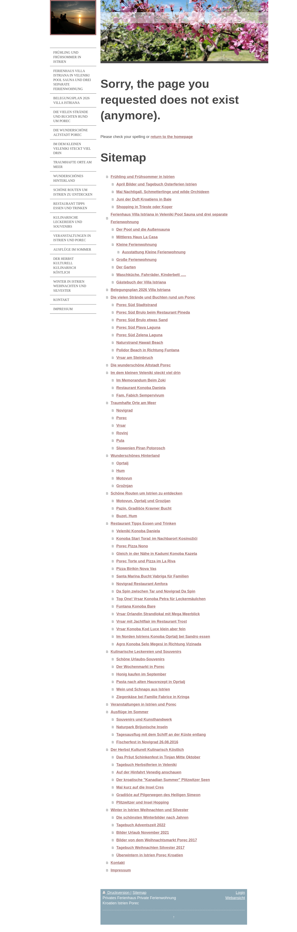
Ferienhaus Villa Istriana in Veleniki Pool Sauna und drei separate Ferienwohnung (169, 218)
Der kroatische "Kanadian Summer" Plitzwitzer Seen (163, 780)
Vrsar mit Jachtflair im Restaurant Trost (151, 621)
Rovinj (122, 433)
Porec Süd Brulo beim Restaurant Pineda (153, 312)
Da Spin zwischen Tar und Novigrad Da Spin (155, 591)
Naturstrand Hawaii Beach (139, 342)
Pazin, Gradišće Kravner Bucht (144, 508)
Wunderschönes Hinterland (135, 456)
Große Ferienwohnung (136, 260)
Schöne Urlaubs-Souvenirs (140, 659)
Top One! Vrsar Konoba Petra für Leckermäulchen (161, 599)
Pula (120, 440)
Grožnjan (124, 486)
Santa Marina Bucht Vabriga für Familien (152, 576)
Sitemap (139, 893)
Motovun (124, 478)
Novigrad (124, 410)
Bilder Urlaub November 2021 (142, 832)
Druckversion (116, 893)
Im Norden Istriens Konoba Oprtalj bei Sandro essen (163, 636)
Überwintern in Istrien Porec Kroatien (149, 855)
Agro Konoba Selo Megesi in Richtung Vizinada (158, 644)
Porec (121, 418)
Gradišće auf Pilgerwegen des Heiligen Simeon (158, 795)
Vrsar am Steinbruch (134, 358)
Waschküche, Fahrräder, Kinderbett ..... (151, 275)
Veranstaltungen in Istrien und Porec (143, 704)
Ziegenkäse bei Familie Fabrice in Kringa (152, 697)
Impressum (121, 870)
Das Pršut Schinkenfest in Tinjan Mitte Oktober (158, 757)
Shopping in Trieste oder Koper (144, 207)
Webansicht (235, 898)
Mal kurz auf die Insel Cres (140, 787)
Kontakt (118, 863)
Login (240, 893)
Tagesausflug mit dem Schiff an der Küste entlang (161, 734)
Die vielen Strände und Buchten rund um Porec (153, 297)
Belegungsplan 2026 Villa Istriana (141, 290)
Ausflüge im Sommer (129, 712)
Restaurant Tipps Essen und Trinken (143, 523)
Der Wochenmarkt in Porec (140, 667)
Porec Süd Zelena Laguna (139, 335)
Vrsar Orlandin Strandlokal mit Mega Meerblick (158, 614)
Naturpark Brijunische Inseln (142, 727)
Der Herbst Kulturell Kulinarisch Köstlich (147, 750)
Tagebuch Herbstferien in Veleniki (146, 765)
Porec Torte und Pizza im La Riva (146, 561)
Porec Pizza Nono (132, 546)
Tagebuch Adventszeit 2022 (140, 825)
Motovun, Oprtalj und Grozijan (143, 501)
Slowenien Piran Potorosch (140, 448)
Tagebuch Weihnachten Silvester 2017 (150, 848)
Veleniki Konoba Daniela (138, 531)
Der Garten (126, 267)
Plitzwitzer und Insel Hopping (142, 802)
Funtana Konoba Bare (136, 606)
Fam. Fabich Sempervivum (140, 395)
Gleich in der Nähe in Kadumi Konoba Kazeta (156, 554)
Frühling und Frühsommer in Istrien (143, 177)
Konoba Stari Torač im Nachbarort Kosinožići (157, 538)
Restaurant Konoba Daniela (141, 388)
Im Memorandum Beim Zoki (141, 380)
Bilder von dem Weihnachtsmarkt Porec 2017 (156, 840)
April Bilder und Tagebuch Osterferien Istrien (156, 184)
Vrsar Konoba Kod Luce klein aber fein (151, 629)
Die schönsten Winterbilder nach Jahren (152, 817)
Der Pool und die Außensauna (143, 229)
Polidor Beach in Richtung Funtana (147, 350)
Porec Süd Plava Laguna (138, 327)
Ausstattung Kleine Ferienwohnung (154, 252)
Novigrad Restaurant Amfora (142, 584)
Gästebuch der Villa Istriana (141, 282)
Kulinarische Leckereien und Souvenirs (146, 652)
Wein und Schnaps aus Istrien (143, 689)
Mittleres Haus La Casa (137, 237)
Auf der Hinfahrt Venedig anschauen (148, 772)
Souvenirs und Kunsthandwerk (144, 719)
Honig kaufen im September (141, 674)
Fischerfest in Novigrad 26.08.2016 (147, 742)
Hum (120, 471)
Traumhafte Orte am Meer (133, 403)
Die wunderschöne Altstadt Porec (141, 365)
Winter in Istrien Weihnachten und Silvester (150, 810)
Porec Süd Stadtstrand (136, 305)
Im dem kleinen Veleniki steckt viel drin (146, 373)
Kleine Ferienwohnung (136, 244)
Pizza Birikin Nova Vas (136, 569)
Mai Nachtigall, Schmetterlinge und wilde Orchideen (162, 192)
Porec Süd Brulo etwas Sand (142, 320)
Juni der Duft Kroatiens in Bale (144, 199)
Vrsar (121, 425)
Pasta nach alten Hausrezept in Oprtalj (150, 682)
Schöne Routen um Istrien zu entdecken (146, 493)
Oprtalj (122, 463)
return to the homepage (172, 137)
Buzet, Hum (126, 516)
